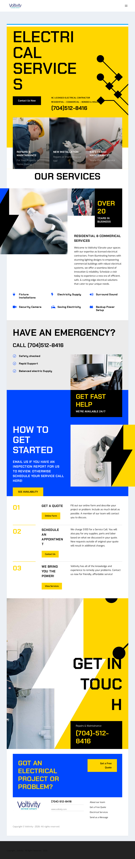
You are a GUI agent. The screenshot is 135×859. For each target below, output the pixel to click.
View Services (52, 579)
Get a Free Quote (106, 758)
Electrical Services (99, 805)
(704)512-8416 (46, 338)
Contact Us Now (27, 93)
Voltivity (21, 856)
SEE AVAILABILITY (28, 484)
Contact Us (50, 547)
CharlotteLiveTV (45, 856)
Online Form (51, 508)
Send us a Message (99, 810)
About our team (97, 795)
